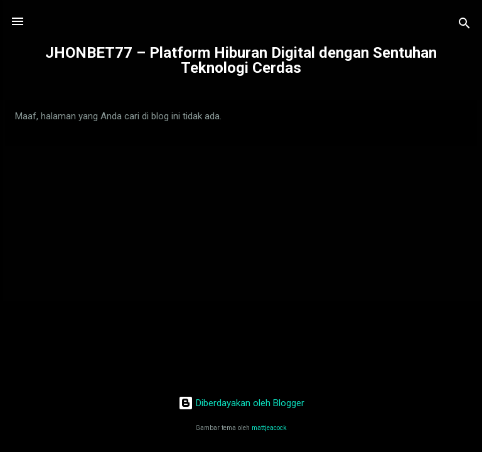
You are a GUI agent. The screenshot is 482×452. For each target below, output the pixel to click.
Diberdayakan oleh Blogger (241, 403)
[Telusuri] (464, 25)
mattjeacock (269, 428)
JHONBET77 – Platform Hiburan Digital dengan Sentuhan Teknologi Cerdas (241, 60)
